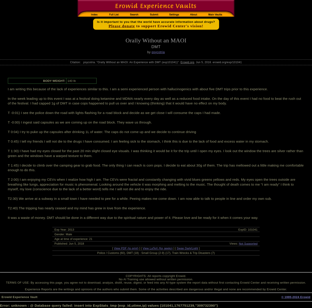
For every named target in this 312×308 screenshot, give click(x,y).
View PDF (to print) (126, 248)
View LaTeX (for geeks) (158, 248)
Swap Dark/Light (187, 248)
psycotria (158, 52)
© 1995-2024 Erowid (295, 297)
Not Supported (248, 243)
